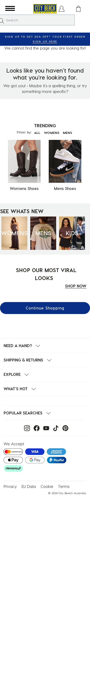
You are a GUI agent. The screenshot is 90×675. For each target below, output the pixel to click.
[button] (10, 8)
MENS (67, 133)
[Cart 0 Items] (78, 9)
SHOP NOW (75, 286)
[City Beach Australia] (45, 8)
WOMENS (51, 133)
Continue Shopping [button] (45, 308)
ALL (37, 133)
